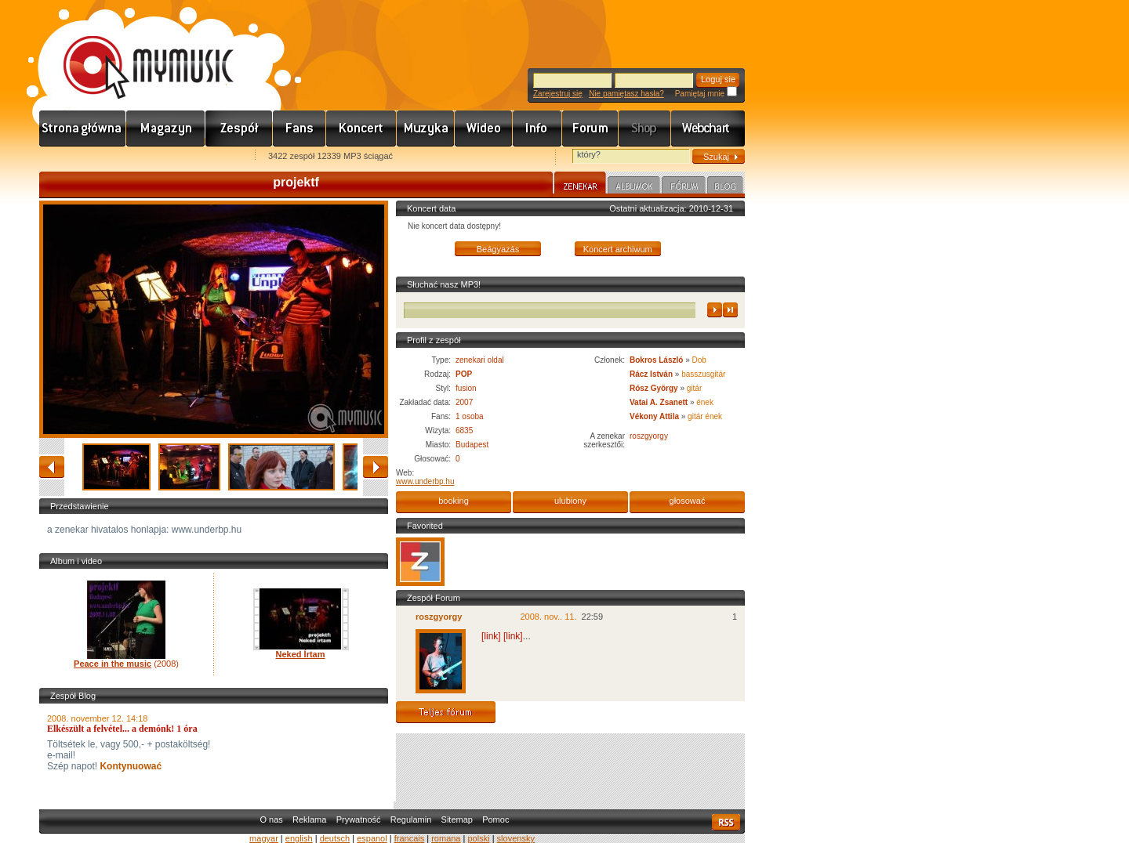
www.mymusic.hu (135, 51)
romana (445, 838)
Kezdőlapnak (138, 157)
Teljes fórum (446, 712)
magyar (263, 838)
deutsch (335, 838)
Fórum (590, 128)
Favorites (71, 157)
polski (478, 838)
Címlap (82, 128)
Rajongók (299, 128)
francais (409, 838)
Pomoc (495, 819)
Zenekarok (239, 128)
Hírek (165, 128)
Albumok (634, 187)
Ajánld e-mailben (204, 157)
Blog (725, 187)
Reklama (309, 819)
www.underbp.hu (425, 481)
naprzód (375, 467)
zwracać (51, 467)
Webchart (708, 128)
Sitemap (457, 819)
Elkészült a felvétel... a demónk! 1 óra (122, 728)
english (299, 838)
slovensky (516, 838)
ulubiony (570, 500)
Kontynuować (129, 766)
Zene (426, 128)
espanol (372, 838)
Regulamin (411, 819)
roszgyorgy (649, 436)
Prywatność (358, 819)
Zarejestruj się (558, 93)
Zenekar (580, 185)
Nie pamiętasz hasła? (626, 93)
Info (537, 128)
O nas (271, 819)
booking (453, 500)
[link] (491, 636)
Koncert (361, 128)
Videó (484, 128)
